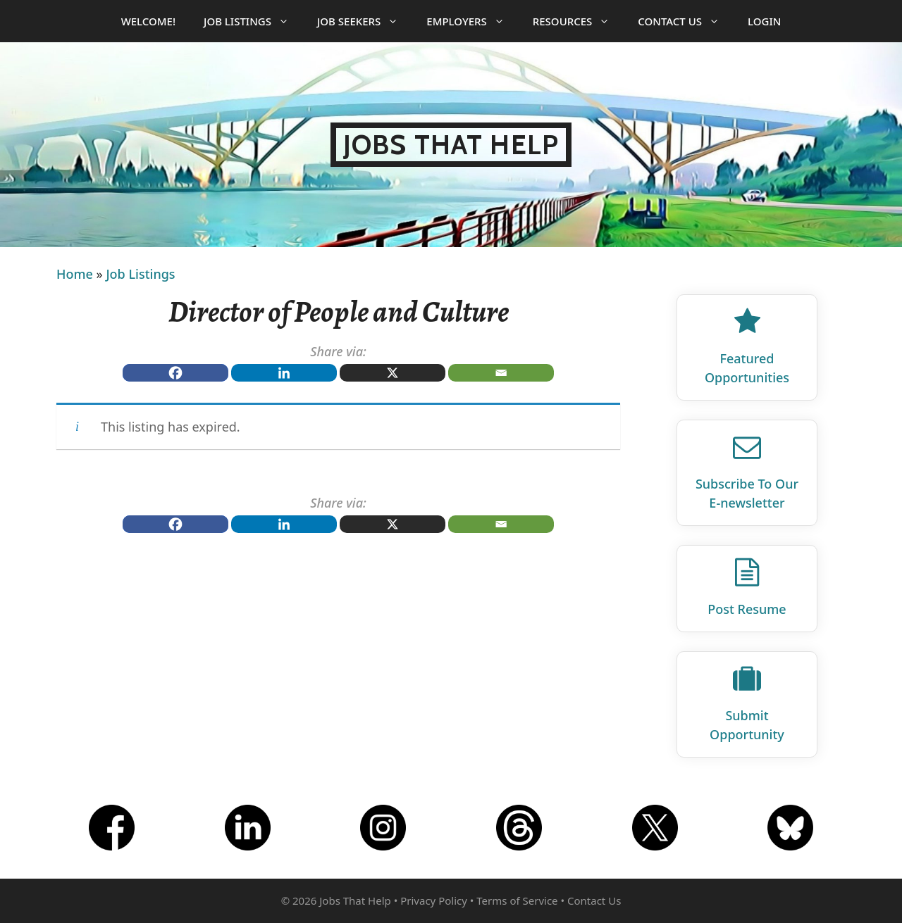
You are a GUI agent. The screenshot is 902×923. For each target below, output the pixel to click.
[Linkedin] (284, 373)
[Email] (501, 373)
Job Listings (253, 21)
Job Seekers (364, 21)
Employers (472, 21)
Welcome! (148, 21)
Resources (578, 21)
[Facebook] (175, 373)
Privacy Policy (433, 900)
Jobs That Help (451, 144)
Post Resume (747, 609)
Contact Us (686, 21)
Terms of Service (516, 900)
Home (74, 273)
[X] (392, 373)
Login (764, 21)
